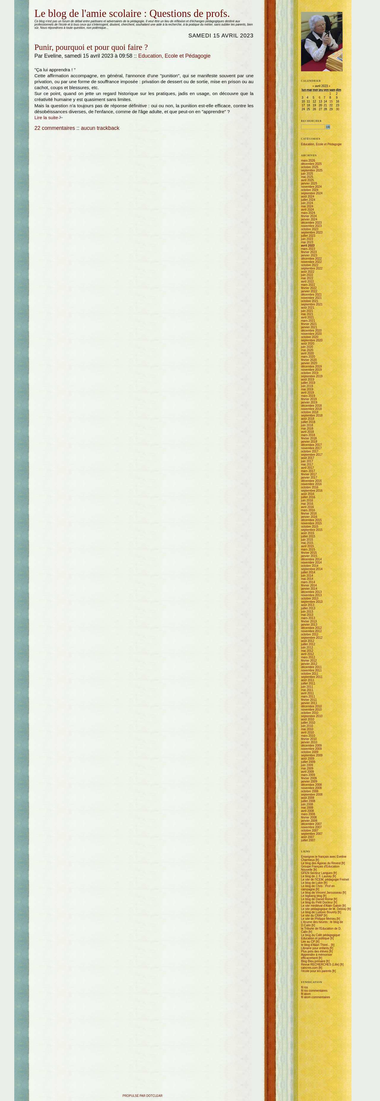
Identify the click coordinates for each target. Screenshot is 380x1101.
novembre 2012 (311, 631)
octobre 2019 (309, 373)
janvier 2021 (309, 327)
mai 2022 (307, 278)
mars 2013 (308, 618)
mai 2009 (307, 768)
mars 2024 (308, 212)
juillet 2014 (308, 572)
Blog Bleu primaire (313, 961)
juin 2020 (307, 346)
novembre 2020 (311, 333)
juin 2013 (307, 611)
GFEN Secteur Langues (316, 873)
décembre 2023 (311, 222)
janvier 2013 (309, 624)
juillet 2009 (308, 762)
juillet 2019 (308, 382)
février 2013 (309, 621)
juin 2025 (307, 173)
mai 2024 (307, 206)
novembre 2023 (311, 226)
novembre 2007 (311, 827)
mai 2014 (307, 579)
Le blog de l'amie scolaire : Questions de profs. (132, 13)
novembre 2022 (311, 262)
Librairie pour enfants (315, 948)
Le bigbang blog (311, 895)
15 (330, 101)
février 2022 (309, 288)
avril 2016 (307, 507)
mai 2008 (307, 807)
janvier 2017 (309, 477)
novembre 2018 (311, 409)
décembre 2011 (311, 667)
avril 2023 (308, 245)
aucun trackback (100, 128)
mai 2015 (307, 543)
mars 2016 (308, 510)
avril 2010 (307, 732)
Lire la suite (46, 117)
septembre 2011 (311, 677)
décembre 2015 (311, 520)
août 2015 (307, 533)
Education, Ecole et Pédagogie (174, 56)
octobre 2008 (309, 791)
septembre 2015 (311, 529)
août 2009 (307, 758)
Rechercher (311, 120)
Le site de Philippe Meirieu (318, 918)
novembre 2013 (311, 595)
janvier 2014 (309, 588)
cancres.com (309, 967)
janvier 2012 (309, 663)
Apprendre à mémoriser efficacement (316, 956)
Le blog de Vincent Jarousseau (321, 892)
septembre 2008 (311, 794)
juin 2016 (307, 500)
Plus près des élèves (314, 951)
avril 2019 (307, 392)
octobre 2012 (309, 634)
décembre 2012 (311, 628)
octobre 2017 (309, 451)
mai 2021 (307, 314)
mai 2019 (307, 389)
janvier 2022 (309, 291)
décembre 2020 (311, 330)
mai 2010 (307, 729)
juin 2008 (307, 804)
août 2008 (307, 797)
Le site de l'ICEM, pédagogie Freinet (325, 879)
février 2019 (309, 399)
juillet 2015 (308, 536)
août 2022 (307, 271)
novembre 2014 (311, 562)
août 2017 (307, 458)
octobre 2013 (309, 598)
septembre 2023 (311, 232)
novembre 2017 (311, 448)
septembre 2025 (311, 170)
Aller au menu (48, 7)
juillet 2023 (308, 235)
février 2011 (309, 699)
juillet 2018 (308, 422)
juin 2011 (307, 686)
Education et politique (315, 938)
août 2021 (307, 307)
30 (337, 109)
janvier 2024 (309, 219)
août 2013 (307, 605)
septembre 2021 (311, 304)
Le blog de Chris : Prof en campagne (318, 887)
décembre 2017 (311, 445)
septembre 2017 (311, 454)
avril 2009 (307, 771)
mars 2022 (308, 284)
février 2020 (309, 360)
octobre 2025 (309, 167)
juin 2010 (307, 726)
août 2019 (307, 379)
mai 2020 (307, 350)
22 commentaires (54, 128)
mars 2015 (308, 549)
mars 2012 (308, 657)
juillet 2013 (308, 608)
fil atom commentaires (315, 997)
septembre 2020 (311, 340)
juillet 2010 (308, 722)
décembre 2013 (311, 592)
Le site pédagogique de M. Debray (323, 909)
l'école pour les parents (316, 971)
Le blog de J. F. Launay (316, 876)
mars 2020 (308, 356)
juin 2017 (307, 461)
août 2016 (307, 494)
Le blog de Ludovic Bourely (319, 912)
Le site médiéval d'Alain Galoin (321, 905)
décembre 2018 (311, 405)
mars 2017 (308, 471)
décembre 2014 (311, 559)
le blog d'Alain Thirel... (315, 945)
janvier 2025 (309, 183)
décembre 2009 (311, 745)
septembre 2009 (311, 755)
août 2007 (307, 837)
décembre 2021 (311, 294)
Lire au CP (308, 941)
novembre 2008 (311, 788)
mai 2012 (307, 650)
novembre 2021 (311, 297)
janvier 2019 (309, 402)
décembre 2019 (311, 366)
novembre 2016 (311, 484)
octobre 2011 (309, 673)
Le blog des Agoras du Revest (321, 863)
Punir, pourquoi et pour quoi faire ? (91, 47)
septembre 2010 (311, 716)
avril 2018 (307, 431)
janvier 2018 (309, 441)
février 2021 (309, 324)
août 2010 (307, 719)
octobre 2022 (309, 265)
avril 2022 (307, 281)
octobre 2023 (309, 229)
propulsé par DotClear (142, 1095)
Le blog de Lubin (312, 882)
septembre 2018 (311, 415)
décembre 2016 (311, 480)
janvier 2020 (309, 363)
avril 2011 (307, 693)
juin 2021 (307, 311)
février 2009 (309, 778)
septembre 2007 (311, 833)
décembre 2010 (311, 706)
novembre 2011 (311, 670)
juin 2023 (307, 239)
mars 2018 (308, 435)
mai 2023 (307, 242)
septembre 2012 (311, 637)
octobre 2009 (309, 752)
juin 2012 (307, 647)
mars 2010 (308, 735)
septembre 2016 (311, 490)
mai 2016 (307, 503)
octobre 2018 (309, 412)
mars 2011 (308, 696)
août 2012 (307, 641)
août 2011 (307, 680)
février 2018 (309, 438)
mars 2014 (308, 582)
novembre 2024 (311, 186)
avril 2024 (307, 209)
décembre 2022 (311, 258)
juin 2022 (307, 275)
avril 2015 (307, 546)
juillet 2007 (308, 840)
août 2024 (307, 196)
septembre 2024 (311, 193)
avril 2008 (307, 811)
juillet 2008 (308, 801)
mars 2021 (308, 320)
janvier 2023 (309, 255)
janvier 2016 (309, 516)
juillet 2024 (308, 199)
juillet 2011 (308, 683)
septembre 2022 (311, 268)
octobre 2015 (309, 526)
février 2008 (309, 817)
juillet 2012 (308, 644)
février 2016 (309, 513)
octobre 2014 (309, 565)
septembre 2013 (311, 601)
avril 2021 (307, 317)
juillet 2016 (308, 497)
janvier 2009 (309, 781)
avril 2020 (307, 353)
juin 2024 (307, 203)
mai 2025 (307, 177)
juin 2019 (307, 386)
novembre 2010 (311, 709)
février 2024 (309, 216)
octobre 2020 (309, 337)
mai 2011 (307, 690)
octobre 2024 (309, 190)
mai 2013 (307, 614)
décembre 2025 (311, 163)
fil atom (306, 994)
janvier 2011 (309, 703)
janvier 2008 (309, 820)
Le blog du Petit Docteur (317, 902)
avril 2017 (307, 467)
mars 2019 (308, 396)
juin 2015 (307, 539)
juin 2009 (307, 765)
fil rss (304, 987)
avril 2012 (307, 654)
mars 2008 (308, 814)
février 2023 (309, 252)
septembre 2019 (311, 376)
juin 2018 (307, 425)
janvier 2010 (309, 742)
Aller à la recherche (63, 7)
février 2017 (309, 474)
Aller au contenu (34, 7)
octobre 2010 (309, 712)
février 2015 (309, 552)
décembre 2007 (311, 824)
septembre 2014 (311, 569)
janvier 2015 (309, 556)
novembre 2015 (311, 523)
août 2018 (307, 418)
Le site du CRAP (312, 915)
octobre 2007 (309, 830)
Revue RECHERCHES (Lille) (320, 964)
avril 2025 (307, 180)
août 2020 (307, 343)
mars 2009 (308, 775)
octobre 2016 (309, 487)
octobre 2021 (309, 301)
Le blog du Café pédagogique (320, 935)
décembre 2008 (311, 784)
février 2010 (309, 739)
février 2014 (309, 585)
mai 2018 (307, 428)
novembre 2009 (311, 748)
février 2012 (309, 660)
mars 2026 (308, 160)
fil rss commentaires (314, 990)
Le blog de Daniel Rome (317, 899)
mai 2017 (307, 464)
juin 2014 (307, 575)
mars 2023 (308, 248)
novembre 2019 (311, 369)
